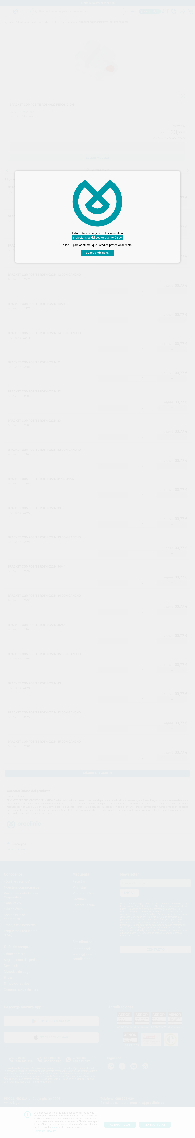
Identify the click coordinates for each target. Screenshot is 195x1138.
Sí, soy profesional (97, 252)
